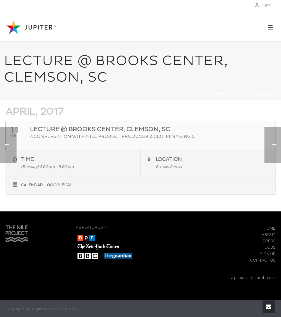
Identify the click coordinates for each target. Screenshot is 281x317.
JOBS (270, 247)
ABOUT (268, 234)
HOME (269, 228)
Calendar (32, 185)
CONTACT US (262, 260)
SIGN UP (267, 254)
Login (262, 5)
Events (189, 94)
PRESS (269, 241)
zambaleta (265, 277)
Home (174, 94)
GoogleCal (59, 185)
